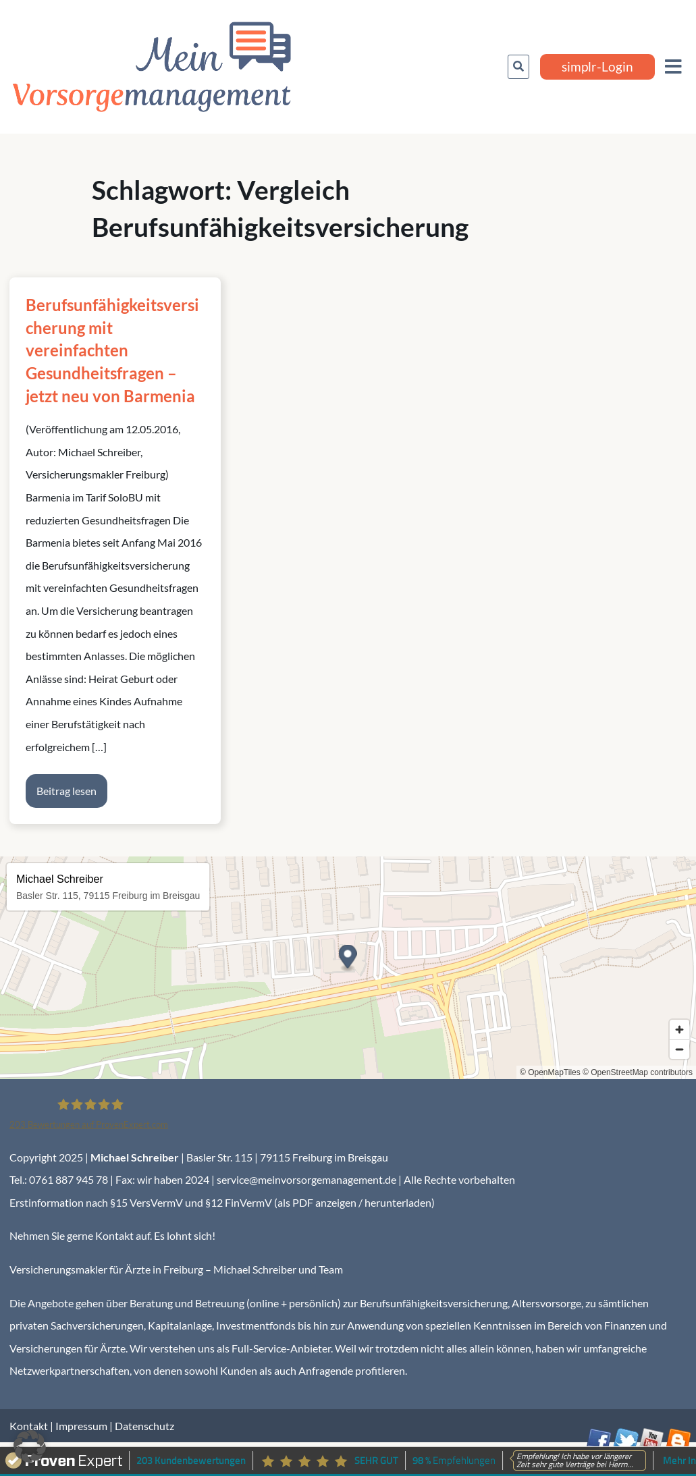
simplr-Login (597, 66)
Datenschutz (144, 1425)
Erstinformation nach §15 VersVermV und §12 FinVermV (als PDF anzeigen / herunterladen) (222, 1202)
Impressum (81, 1425)
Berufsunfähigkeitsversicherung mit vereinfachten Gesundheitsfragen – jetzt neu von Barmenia (112, 350)
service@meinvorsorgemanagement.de (306, 1179)
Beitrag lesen (66, 790)
